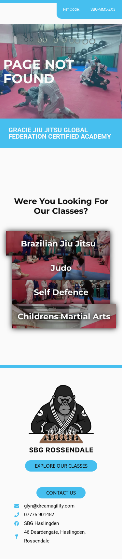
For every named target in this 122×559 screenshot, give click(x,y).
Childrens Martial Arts (64, 316)
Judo (61, 268)
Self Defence (61, 292)
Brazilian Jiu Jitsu (58, 243)
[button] (61, 11)
